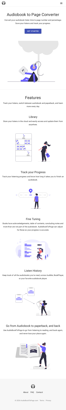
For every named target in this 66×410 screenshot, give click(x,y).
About (25, 392)
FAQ (32, 392)
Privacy (48, 400)
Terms (42, 400)
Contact (39, 392)
